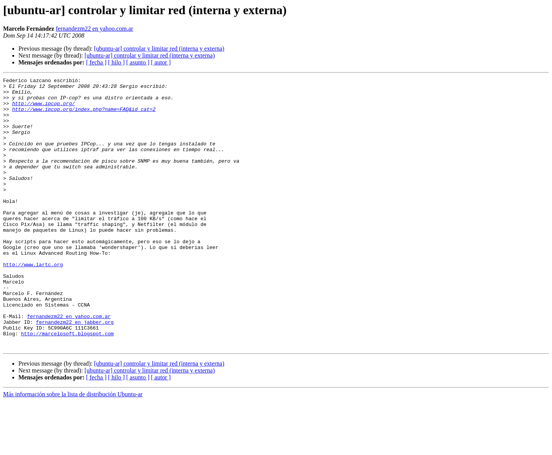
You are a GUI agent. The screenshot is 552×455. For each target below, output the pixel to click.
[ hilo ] (116, 62)
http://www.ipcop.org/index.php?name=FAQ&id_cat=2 (83, 115)
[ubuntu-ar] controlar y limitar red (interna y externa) (159, 48)
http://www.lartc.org (33, 302)
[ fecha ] (96, 62)
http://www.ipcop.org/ (43, 109)
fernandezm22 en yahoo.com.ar (94, 28)
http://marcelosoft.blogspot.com (67, 385)
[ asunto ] (137, 62)
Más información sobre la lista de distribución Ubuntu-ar (73, 448)
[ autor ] (161, 62)
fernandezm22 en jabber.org (75, 371)
